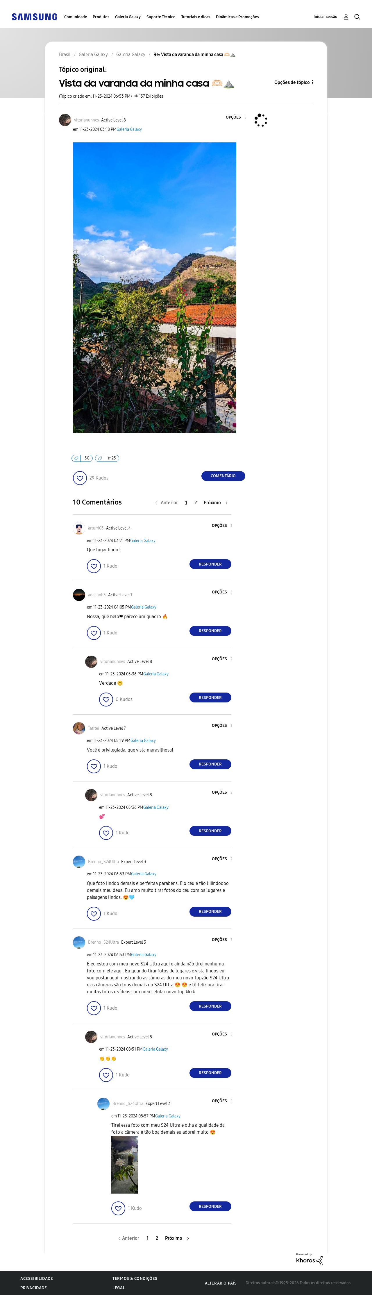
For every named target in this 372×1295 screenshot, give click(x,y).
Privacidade (33, 1287)
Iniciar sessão (325, 16)
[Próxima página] (215, 503)
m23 (112, 458)
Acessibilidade (36, 1278)
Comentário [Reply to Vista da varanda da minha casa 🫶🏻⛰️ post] (223, 475)
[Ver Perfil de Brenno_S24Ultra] (103, 861)
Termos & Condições (135, 1278)
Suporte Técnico (161, 17)
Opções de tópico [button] (292, 82)
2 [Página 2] (195, 502)
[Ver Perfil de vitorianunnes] (86, 120)
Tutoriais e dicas (195, 17)
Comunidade (75, 17)
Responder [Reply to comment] (210, 564)
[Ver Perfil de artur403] (96, 528)
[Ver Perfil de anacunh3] (97, 595)
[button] (235, 117)
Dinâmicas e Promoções (237, 17)
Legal (118, 1287)
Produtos (101, 17)
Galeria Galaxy (128, 17)
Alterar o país (221, 1283)
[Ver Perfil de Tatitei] (93, 728)
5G (87, 458)
